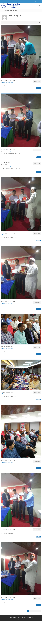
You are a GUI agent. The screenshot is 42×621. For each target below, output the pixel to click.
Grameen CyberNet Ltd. (23, 619)
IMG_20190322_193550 (7, 347)
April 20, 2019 (37, 81)
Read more (38, 88)
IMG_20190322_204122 (7, 392)
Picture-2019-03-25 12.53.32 (8, 460)
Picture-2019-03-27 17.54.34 (8, 597)
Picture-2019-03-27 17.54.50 (8, 233)
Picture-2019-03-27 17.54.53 (8, 149)
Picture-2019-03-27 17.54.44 (8, 301)
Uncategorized (10, 82)
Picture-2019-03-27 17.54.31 (8, 529)
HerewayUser (4, 82)
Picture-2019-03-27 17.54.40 (8, 80)
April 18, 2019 (37, 529)
